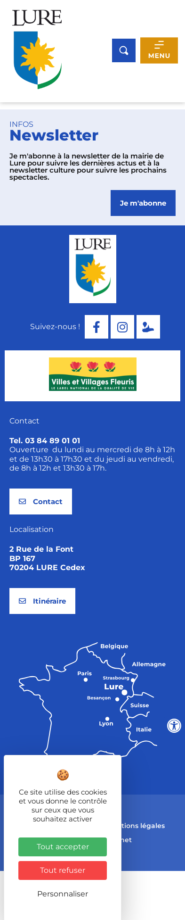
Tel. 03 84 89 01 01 (44, 490)
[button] (78, 463)
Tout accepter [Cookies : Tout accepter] (63, 846)
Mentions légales (135, 875)
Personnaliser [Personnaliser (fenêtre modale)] (62, 893)
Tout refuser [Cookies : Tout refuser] (62, 870)
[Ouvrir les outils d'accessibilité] (174, 725)
